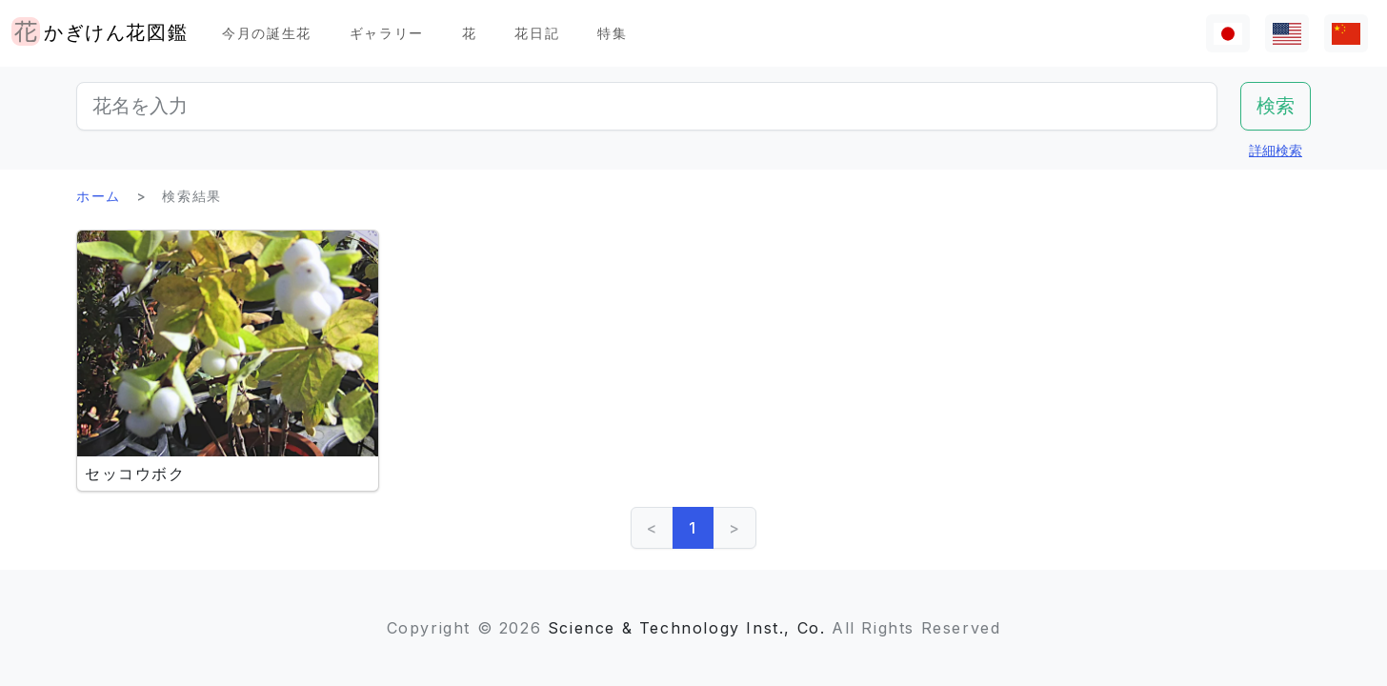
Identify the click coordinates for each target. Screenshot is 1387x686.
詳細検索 (1275, 150)
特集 (612, 33)
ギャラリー (387, 33)
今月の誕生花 (267, 33)
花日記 (536, 33)
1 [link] (693, 527)
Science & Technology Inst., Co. (687, 627)
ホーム (98, 196)
